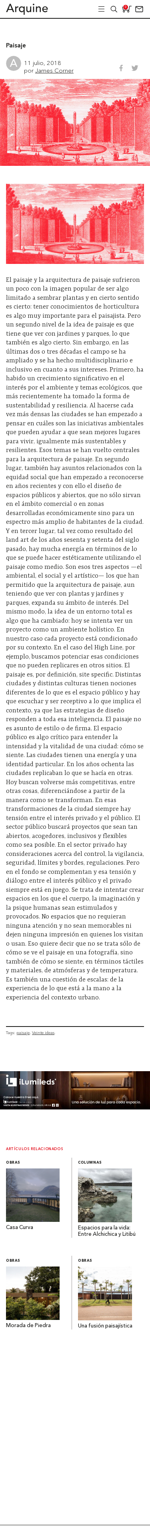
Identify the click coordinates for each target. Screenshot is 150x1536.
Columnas (90, 1162)
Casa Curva (19, 1227)
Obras (13, 1162)
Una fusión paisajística (105, 1326)
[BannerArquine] (75, 1107)
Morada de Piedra (28, 1325)
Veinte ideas (43, 1032)
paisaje (23, 1032)
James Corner (54, 70)
